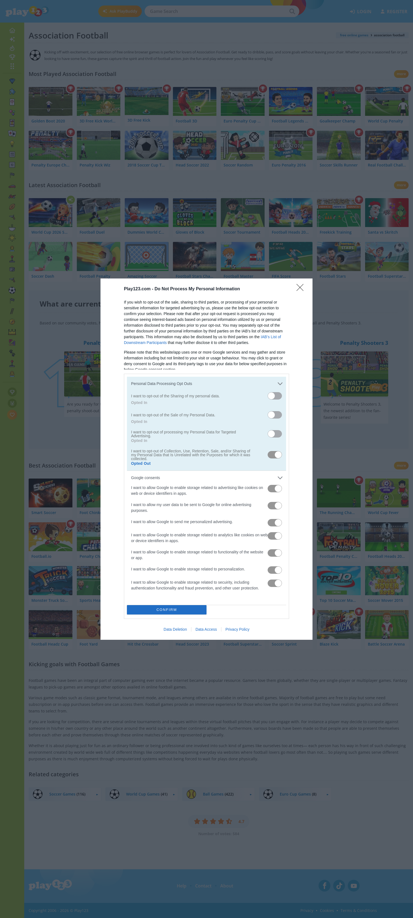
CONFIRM (166, 610)
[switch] (275, 396)
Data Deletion (175, 629)
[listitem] (206, 384)
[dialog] (206, 459)
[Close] (302, 289)
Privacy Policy (237, 629)
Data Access (206, 629)
